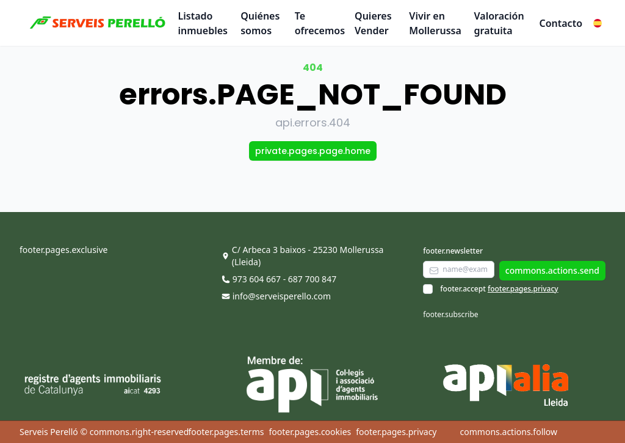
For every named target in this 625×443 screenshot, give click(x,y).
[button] (597, 23)
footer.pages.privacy (523, 289)
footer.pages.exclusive (63, 249)
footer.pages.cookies (310, 432)
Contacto (560, 23)
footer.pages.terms (226, 432)
